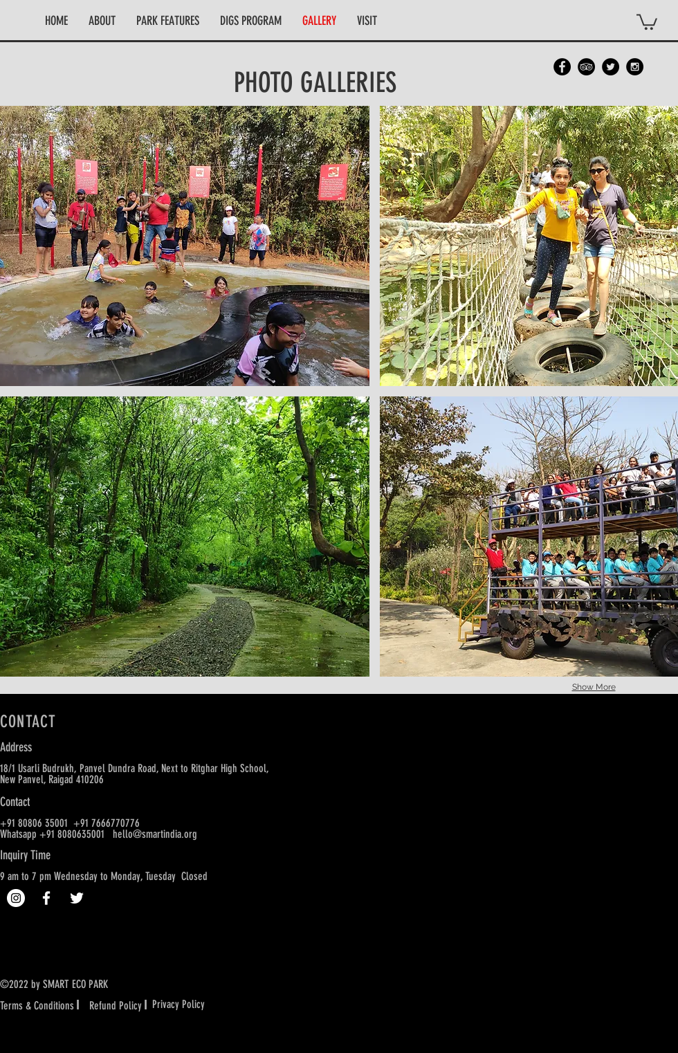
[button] (102, 21)
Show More (594, 687)
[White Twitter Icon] (77, 898)
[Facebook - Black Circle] (562, 66)
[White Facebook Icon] (46, 898)
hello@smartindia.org (155, 834)
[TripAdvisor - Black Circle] (586, 66)
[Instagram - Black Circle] (634, 66)
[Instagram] (16, 898)
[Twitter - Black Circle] (610, 66)
